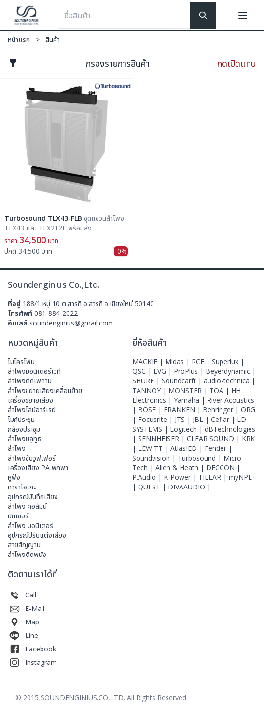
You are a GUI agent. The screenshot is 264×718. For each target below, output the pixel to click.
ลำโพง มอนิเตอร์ (30, 525)
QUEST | (153, 486)
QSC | (142, 371)
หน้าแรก (26, 39)
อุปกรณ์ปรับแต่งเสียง (37, 535)
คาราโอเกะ (22, 486)
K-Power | (181, 477)
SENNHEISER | (162, 438)
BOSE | (151, 409)
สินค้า (52, 39)
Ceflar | (224, 419)
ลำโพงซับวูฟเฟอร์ (32, 457)
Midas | (178, 361)
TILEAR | (213, 477)
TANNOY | (150, 390)
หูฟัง (14, 477)
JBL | (202, 419)
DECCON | (223, 467)
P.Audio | (148, 477)
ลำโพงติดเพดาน (30, 380)
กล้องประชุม (24, 429)
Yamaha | (190, 400)
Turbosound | (200, 457)
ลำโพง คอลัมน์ (27, 506)
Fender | (218, 448)
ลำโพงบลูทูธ (25, 438)
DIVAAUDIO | (189, 486)
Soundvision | (155, 457)
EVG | (163, 371)
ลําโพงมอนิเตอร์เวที (34, 371)
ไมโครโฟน (21, 361)
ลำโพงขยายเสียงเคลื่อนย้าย (45, 390)
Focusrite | (156, 419)
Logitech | (187, 429)
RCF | (202, 361)
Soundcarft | (183, 380)
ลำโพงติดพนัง (27, 554)
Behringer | (222, 409)
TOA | (220, 390)
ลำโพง (17, 448)
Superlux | (228, 361)
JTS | (184, 419)
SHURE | (147, 380)
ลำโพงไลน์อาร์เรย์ (32, 409)
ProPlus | (190, 371)
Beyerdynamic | (231, 371)
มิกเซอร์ (18, 515)
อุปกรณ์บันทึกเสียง (33, 496)
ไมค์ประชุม (21, 419)
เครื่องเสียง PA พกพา (38, 467)
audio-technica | (229, 380)
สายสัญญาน (24, 544)
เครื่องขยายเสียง (30, 400)
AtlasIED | (187, 448)
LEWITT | (154, 448)
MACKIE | (148, 361)
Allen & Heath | (180, 467)
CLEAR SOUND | (214, 438)
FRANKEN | (183, 409)
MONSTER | (188, 390)
